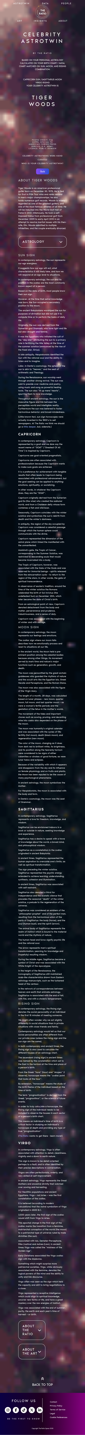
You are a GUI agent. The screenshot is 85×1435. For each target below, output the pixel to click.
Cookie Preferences (58, 1417)
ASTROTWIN (21, 3)
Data (45, 3)
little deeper (30, 426)
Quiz (42, 171)
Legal (52, 1413)
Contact (53, 1402)
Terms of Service (57, 1410)
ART (19, 21)
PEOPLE (66, 3)
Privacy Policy (56, 1406)
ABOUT (63, 21)
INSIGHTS (40, 21)
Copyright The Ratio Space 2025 (42, 1428)
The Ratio (24, 1136)
